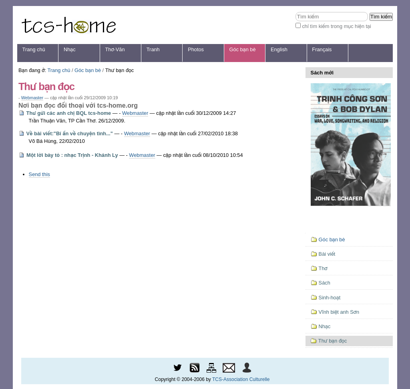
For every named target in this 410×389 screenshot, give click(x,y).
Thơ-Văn (115, 49)
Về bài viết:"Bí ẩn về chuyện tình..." (69, 133)
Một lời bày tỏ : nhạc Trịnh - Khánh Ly (72, 155)
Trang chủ (33, 49)
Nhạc (70, 49)
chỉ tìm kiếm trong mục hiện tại (336, 26)
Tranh (153, 49)
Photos (196, 49)
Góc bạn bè (242, 49)
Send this (39, 174)
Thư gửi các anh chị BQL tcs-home (68, 113)
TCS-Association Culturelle (240, 379)
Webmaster (32, 97)
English (279, 49)
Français (322, 49)
